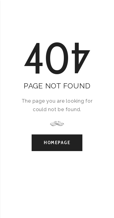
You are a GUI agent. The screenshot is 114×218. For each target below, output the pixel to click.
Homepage (57, 142)
